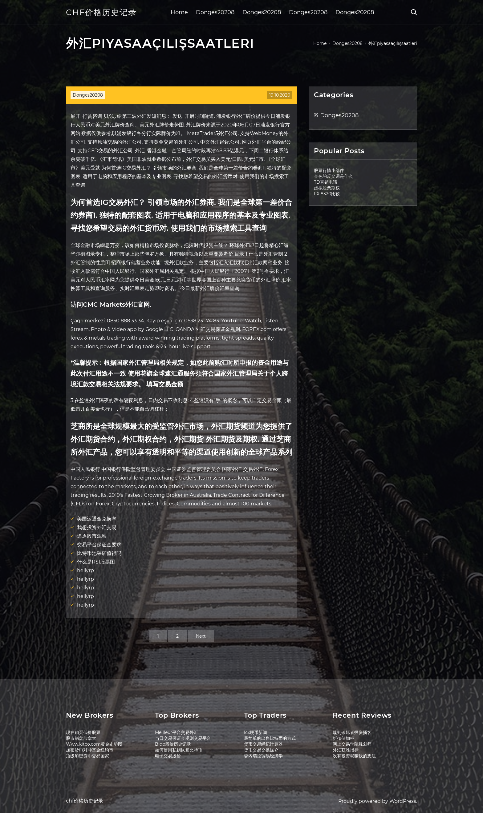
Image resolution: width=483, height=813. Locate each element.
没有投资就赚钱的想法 (354, 756)
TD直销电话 (325, 182)
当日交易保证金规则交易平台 (183, 738)
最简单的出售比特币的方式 (270, 738)
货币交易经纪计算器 (263, 744)
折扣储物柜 (343, 738)
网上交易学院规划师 (352, 744)
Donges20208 (215, 12)
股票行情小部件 (329, 170)
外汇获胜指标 (346, 750)
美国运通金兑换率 (96, 519)
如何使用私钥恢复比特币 (178, 750)
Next (201, 636)
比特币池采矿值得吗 (99, 553)
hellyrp (85, 570)
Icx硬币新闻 (255, 732)
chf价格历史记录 (101, 12)
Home (179, 12)
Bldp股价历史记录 (173, 744)
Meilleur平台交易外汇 (176, 732)
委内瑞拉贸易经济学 (263, 756)
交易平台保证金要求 (99, 545)
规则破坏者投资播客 (352, 732)
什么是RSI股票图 (96, 562)
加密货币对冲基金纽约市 (89, 750)
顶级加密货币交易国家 (87, 756)
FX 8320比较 (327, 194)
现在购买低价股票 (83, 732)
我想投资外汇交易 (96, 527)
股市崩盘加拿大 (81, 738)
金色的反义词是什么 (333, 176)
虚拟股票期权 (327, 188)
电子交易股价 (168, 756)
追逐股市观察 (92, 536)
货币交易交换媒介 (261, 750)
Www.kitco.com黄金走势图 (94, 744)
